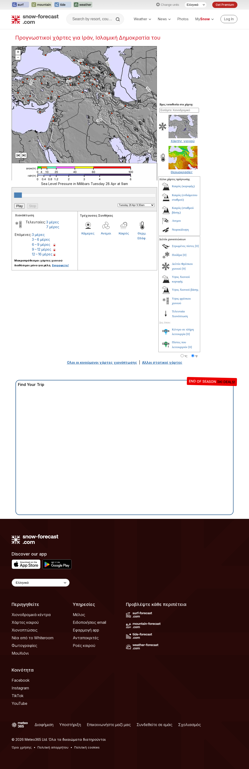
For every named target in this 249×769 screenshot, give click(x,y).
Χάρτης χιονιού (183, 141)
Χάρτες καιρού (25, 622)
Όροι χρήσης (22, 747)
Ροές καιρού (84, 645)
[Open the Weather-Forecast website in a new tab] (82, 5)
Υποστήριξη (70, 724)
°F (196, 356)
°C (186, 356)
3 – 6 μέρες (41, 239)
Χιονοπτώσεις (24, 630)
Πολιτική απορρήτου (52, 747)
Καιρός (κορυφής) (183, 186)
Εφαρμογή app (86, 630)
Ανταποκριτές (86, 637)
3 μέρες (52, 222)
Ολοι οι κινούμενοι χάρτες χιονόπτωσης (102, 362)
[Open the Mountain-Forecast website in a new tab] (41, 5)
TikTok (17, 695)
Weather (142, 19)
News (164, 19)
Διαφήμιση (44, 724)
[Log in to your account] (228, 19)
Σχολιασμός (189, 724)
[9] (183, 268)
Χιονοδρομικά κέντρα (31, 614)
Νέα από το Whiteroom (32, 637)
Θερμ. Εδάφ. (142, 235)
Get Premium (225, 5)
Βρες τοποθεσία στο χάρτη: (176, 104)
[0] (197, 246)
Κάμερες (88, 233)
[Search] (118, 19)
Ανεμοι (106, 233)
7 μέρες (52, 227)
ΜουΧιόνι (20, 653)
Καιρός (124, 233)
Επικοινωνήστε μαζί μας (109, 724)
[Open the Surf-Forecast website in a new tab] (20, 5)
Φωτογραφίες (24, 645)
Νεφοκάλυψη (180, 229)
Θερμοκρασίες (182, 172)
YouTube (19, 703)
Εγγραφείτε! (60, 265)
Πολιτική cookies (87, 747)
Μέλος (79, 614)
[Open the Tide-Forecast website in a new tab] (62, 5)
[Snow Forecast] (35, 19)
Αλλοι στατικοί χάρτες (162, 362)
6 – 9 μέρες (41, 244)
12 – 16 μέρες (42, 254)
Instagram (20, 688)
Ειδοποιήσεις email (89, 622)
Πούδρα (177, 255)
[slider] (18, 195)
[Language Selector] (195, 4)
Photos (183, 19)
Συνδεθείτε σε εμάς (154, 724)
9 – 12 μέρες (41, 249)
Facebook (20, 680)
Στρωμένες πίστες (183, 246)
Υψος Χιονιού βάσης (185, 289)
